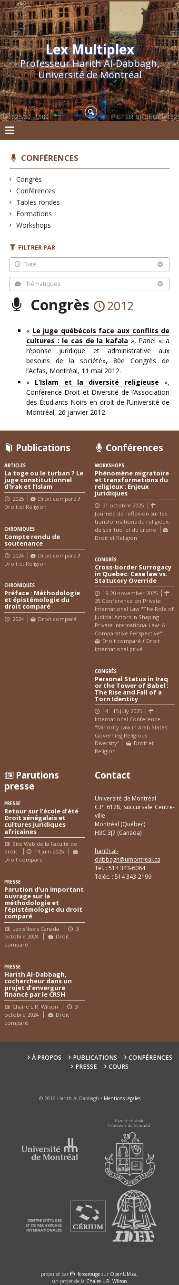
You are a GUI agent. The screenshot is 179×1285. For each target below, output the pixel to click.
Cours (119, 1067)
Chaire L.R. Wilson (106, 1281)
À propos (46, 1057)
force (89, 1274)
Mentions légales (122, 1098)
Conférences (50, 157)
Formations (34, 213)
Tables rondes (38, 202)
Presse (86, 1067)
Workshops (34, 225)
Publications (95, 1057)
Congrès (29, 179)
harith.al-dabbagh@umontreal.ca (127, 855)
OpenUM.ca (123, 1274)
